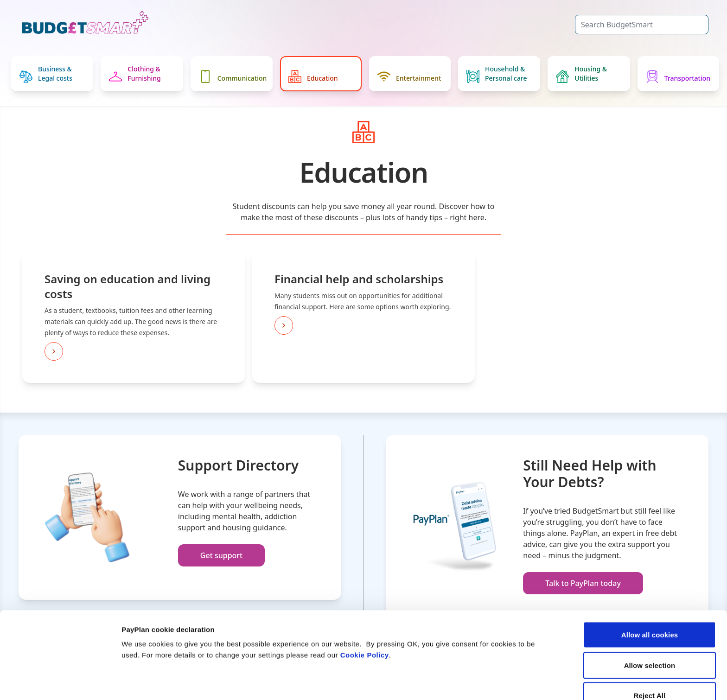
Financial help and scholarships (358, 278)
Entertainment (409, 76)
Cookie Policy (364, 606)
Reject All (650, 646)
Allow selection (650, 616)
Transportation (678, 76)
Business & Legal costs (45, 73)
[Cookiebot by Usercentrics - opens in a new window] (60, 682)
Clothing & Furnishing (134, 73)
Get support (221, 555)
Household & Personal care (496, 73)
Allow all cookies (649, 586)
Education (313, 76)
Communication (233, 76)
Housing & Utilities (581, 73)
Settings (479, 682)
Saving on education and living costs (127, 286)
